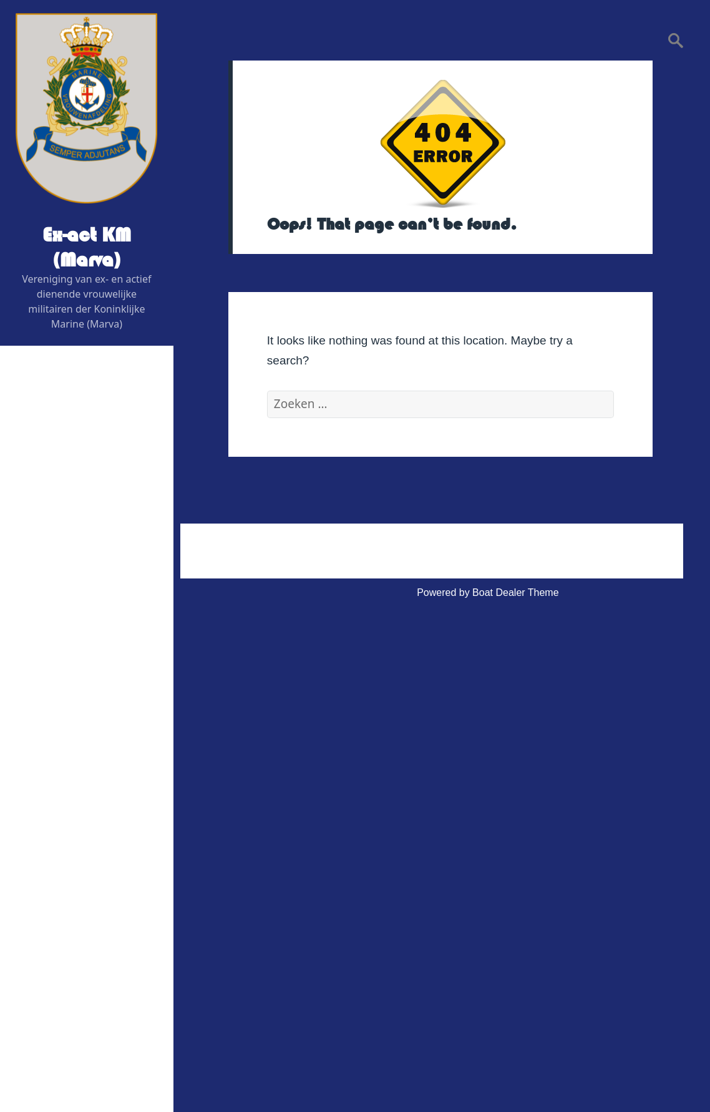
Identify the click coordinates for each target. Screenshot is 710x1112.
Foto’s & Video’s (64, 754)
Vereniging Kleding (69, 814)
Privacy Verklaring (78, 1008)
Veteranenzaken (64, 784)
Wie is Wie (51, 454)
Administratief (58, 904)
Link (37, 844)
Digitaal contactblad (71, 649)
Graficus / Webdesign (86, 619)
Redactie (57, 559)
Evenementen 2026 (71, 679)
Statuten (56, 978)
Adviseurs (60, 589)
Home (41, 424)
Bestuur (55, 484)
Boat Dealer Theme (515, 592)
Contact (45, 874)
